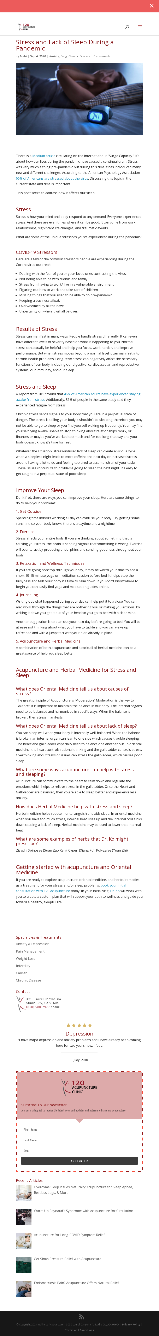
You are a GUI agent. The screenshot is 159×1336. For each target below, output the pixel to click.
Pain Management (30, 951)
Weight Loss (25, 958)
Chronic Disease (79, 56)
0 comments (102, 56)
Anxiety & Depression (32, 944)
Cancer (21, 973)
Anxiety (54, 56)
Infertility (23, 966)
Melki (23, 56)
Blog (64, 56)
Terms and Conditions (79, 1330)
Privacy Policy (131, 1324)
